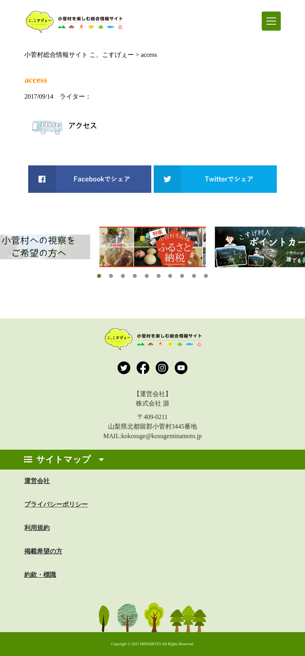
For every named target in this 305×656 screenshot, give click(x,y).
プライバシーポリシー (56, 504)
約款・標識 (40, 574)
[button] (99, 276)
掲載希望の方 (43, 551)
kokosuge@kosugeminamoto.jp (161, 436)
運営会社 (37, 480)
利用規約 (37, 527)
